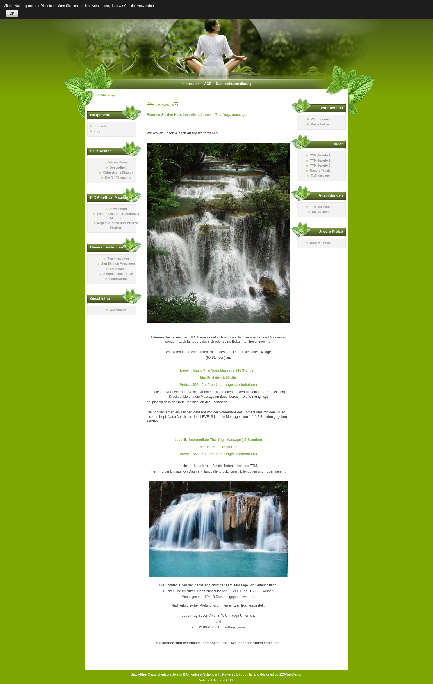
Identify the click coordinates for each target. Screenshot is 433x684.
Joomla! (247, 674)
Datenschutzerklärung (233, 84)
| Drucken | (162, 103)
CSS (229, 680)
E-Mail (175, 103)
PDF (150, 103)
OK (12, 13)
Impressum (191, 84)
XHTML (212, 680)
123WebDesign (290, 674)
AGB (208, 84)
